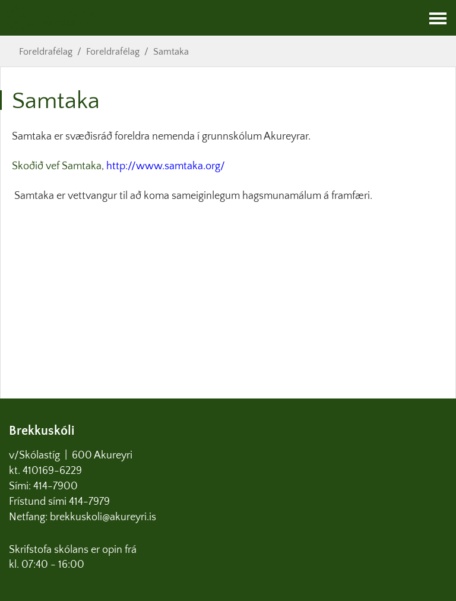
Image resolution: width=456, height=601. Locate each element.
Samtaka (171, 51)
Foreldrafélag (45, 51)
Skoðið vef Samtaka (57, 166)
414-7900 (56, 486)
